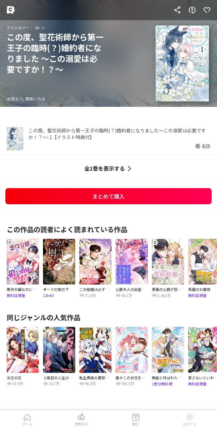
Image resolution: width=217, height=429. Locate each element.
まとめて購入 (108, 196)
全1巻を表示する (108, 168)
